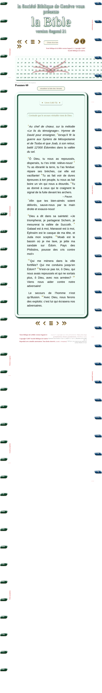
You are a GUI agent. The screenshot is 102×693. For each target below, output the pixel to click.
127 (21, 77)
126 (17, 77)
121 (90, 74)
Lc (98, 39)
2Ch (3, 231)
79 (29, 70)
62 (58, 66)
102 (21, 74)
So (3, 617)
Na (3, 582)
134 (46, 77)
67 (76, 66)
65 (69, 66)
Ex (3, 21)
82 (40, 70)
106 (36, 74)
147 (94, 77)
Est (3, 283)
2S (3, 161)
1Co (98, 111)
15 (69, 59)
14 (65, 59)
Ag (3, 634)
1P (98, 363)
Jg (3, 108)
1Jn (98, 399)
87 (58, 70)
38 (61, 63)
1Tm (98, 255)
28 (25, 63)
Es (3, 389)
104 (28, 74)
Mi (3, 564)
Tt (98, 291)
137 (57, 77)
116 (72, 74)
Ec (3, 354)
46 (90, 63)
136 (54, 77)
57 (40, 66)
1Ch (3, 213)
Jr (3, 406)
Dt (3, 73)
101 (17, 74)
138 (61, 77)
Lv (3, 38)
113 (61, 74)
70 (87, 66)
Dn (3, 459)
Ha (3, 599)
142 (75, 77)
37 (58, 63)
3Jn (98, 435)
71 (90, 66)
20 (87, 59)
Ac (98, 75)
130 (32, 77)
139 (65, 77)
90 (69, 70)
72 (94, 66)
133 (43, 77)
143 (79, 77)
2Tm (98, 273)
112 (57, 74)
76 (18, 70)
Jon (3, 546)
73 (98, 66)
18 (80, 59)
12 (58, 59)
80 (32, 70)
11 (54, 59)
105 (32, 74)
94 (83, 70)
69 (83, 66)
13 (61, 59)
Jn (98, 57)
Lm (3, 424)
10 (51, 59)
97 (94, 70)
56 (36, 66)
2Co (98, 129)
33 (43, 63)
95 (87, 70)
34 (47, 63)
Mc (98, 21)
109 (46, 74)
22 (94, 59)
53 (25, 66)
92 (76, 70)
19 (83, 59)
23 (98, 59)
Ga (98, 147)
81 (36, 70)
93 (80, 70)
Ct (3, 371)
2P (98, 381)
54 (29, 66)
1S (3, 143)
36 (54, 63)
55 (32, 66)
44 (83, 63)
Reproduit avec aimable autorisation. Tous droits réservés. (43, 341)
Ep (98, 165)
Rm (98, 93)
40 (69, 63)
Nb (3, 56)
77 (22, 70)
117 (76, 74)
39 (65, 63)
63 (61, 66)
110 (50, 74)
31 (36, 63)
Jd (98, 453)
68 (80, 66)
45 (87, 63)
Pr (3, 336)
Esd (3, 248)
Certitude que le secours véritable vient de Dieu (50, 115)
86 (54, 70)
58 (43, 66)
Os (3, 476)
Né (3, 266)
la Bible (51, 22)
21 (90, 59)
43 (80, 63)
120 (86, 74)
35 (51, 63)
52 (22, 66)
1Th (98, 219)
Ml (3, 669)
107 (39, 74)
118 (79, 74)
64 (65, 66)
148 (97, 77)
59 (47, 66)
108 (43, 74)
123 (97, 74)
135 (50, 77)
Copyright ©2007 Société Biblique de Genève (33, 339)
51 (18, 66)
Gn (3, 3)
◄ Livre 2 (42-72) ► (51, 102)
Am (3, 511)
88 (61, 70)
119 (83, 74)
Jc (98, 345)
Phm (98, 309)
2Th (98, 237)
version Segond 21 (51, 31)
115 (68, 74)
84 (47, 70)
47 (94, 63)
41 (72, 63)
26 (18, 63)
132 (39, 77)
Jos (3, 91)
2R (3, 196)
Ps (3, 319)
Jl (3, 494)
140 (68, 77)
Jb (3, 301)
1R (3, 178)
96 (90, 70)
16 (72, 59)
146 (90, 77)
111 (54, 74)
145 (86, 77)
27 (22, 63)
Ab (3, 529)
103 (25, 74)
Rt (3, 126)
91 (72, 70)
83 (43, 70)
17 (76, 59)
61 (54, 66)
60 (51, 66)
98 (98, 70)
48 (98, 63)
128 (25, 77)
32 (40, 63)
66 (72, 66)
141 (72, 77)
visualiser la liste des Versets (51, 88)
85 (51, 70)
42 (76, 63)
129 (28, 77)
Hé (98, 327)
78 (25, 70)
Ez (3, 441)
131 (36, 77)
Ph (98, 183)
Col (98, 201)
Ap (98, 471)
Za (3, 652)
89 (65, 70)
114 (65, 74)
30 (32, 63)
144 (83, 77)
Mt (98, 3)
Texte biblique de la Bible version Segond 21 (33, 335)
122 (94, 74)
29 (29, 63)
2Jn (98, 417)
